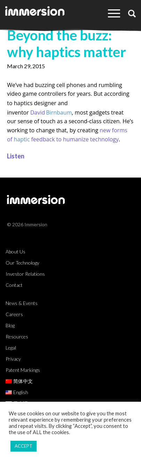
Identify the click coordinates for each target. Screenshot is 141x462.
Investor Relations (25, 274)
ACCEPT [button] (23, 446)
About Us (15, 252)
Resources (17, 336)
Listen (15, 156)
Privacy (13, 359)
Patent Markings (23, 370)
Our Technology (22, 263)
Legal (11, 348)
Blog (10, 325)
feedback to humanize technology (74, 139)
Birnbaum (59, 112)
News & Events (22, 303)
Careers (14, 314)
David (37, 112)
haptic (22, 139)
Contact (14, 285)
